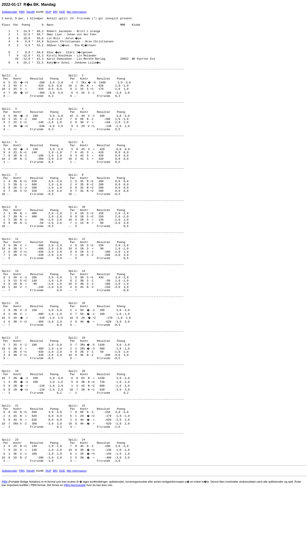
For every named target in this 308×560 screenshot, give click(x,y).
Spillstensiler (9, 11)
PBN (22, 11)
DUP (48, 11)
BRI (55, 11)
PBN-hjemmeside (75, 555)
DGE (62, 11)
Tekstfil (30, 11)
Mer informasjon (77, 11)
